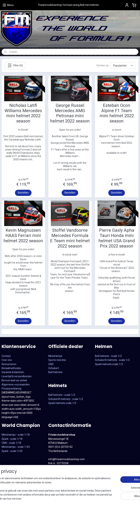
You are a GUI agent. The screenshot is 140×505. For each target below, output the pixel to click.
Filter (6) (15, 65)
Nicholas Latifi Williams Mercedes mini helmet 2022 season (23, 113)
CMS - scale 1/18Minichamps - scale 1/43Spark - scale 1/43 (16, 446)
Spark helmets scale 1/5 (62, 403)
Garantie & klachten (13, 372)
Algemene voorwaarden (16, 384)
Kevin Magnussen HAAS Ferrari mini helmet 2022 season (23, 235)
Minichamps (55, 356)
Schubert (53, 368)
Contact (6, 356)
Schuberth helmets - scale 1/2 (65, 399)
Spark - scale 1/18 (12, 438)
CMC (51, 364)
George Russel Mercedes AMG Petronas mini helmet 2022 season (70, 113)
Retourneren (9, 364)
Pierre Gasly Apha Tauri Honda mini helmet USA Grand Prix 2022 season (116, 238)
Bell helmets (55, 372)
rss (108, 498)
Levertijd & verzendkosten (17, 376)
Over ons (7, 360)
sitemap (102, 498)
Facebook (53, 479)
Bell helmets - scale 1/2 (61, 394)
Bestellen (23, 192)
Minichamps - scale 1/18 (16, 434)
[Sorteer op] (122, 66)
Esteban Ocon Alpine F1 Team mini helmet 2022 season (117, 113)
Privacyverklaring (11, 388)
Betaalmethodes (11, 368)
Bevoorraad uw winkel (14, 380)
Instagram (54, 483)
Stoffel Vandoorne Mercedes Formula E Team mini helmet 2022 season (70, 238)
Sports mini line (57, 360)
